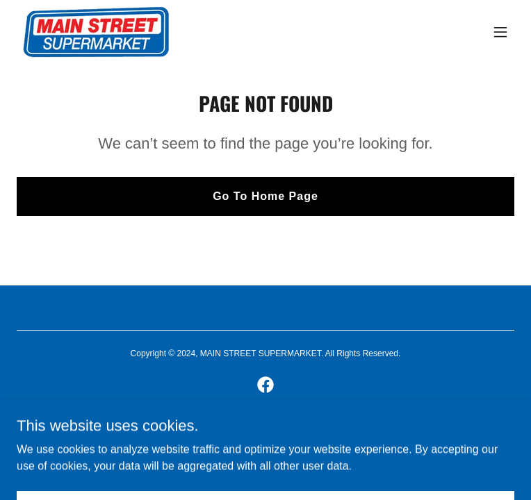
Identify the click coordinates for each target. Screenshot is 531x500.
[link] (96, 32)
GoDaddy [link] (288, 433)
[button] (500, 32)
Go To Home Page (265, 196)
